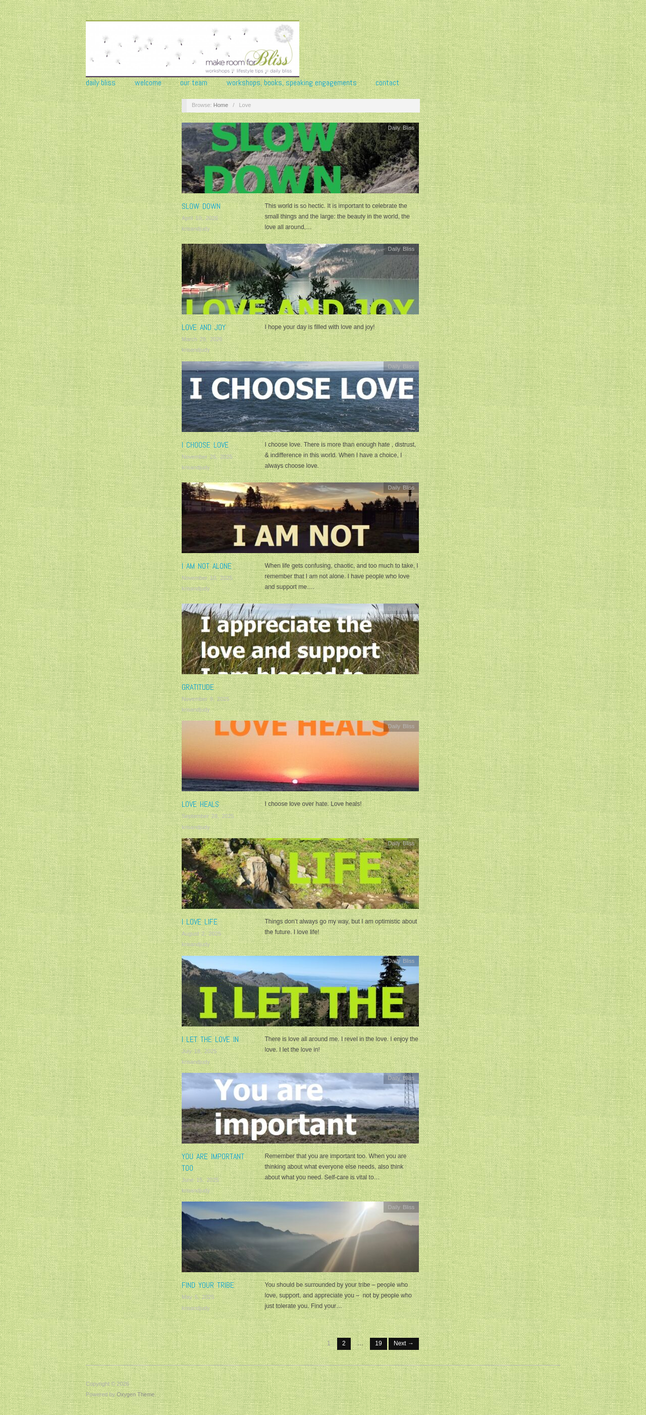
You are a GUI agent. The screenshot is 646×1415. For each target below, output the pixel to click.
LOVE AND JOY (204, 327)
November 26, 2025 (207, 457)
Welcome (148, 83)
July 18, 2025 (199, 1051)
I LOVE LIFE (200, 921)
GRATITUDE (198, 687)
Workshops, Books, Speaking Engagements (292, 83)
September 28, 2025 (208, 816)
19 (378, 1343)
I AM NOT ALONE (207, 566)
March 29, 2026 (202, 339)
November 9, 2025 (206, 699)
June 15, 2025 (200, 1180)
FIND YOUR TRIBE (208, 1285)
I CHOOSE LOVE (205, 445)
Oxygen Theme (135, 1394)
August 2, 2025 (201, 934)
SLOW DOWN (201, 206)
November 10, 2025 (207, 578)
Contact (387, 83)
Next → (404, 1343)
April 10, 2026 (200, 218)
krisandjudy (196, 229)
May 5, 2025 (198, 1297)
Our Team (193, 83)
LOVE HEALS (200, 804)
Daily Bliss (101, 83)
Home (220, 105)
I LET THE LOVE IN (210, 1039)
